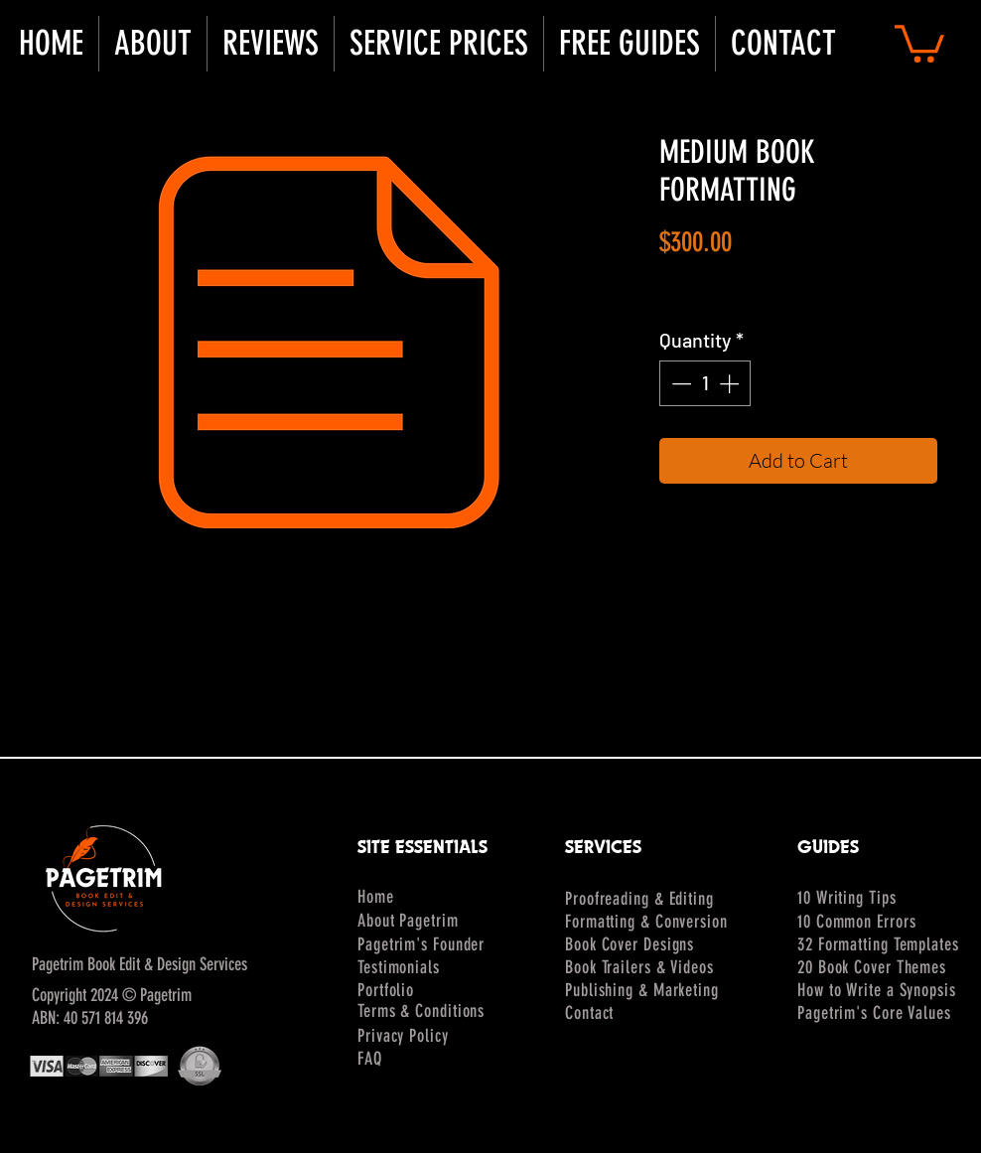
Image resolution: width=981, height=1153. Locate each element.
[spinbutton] (705, 383)
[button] (153, 44)
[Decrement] (679, 383)
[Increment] (731, 383)
